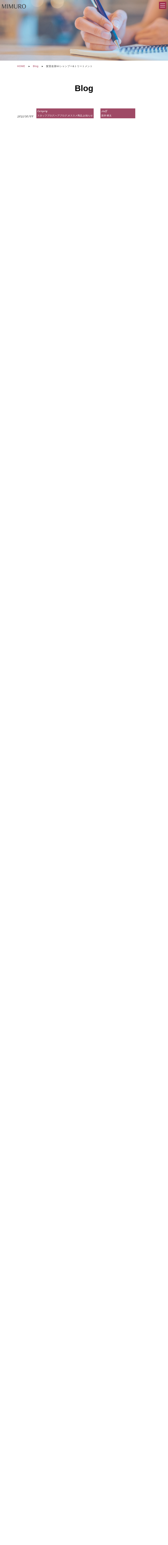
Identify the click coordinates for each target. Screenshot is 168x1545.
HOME (21, 66)
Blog (35, 66)
